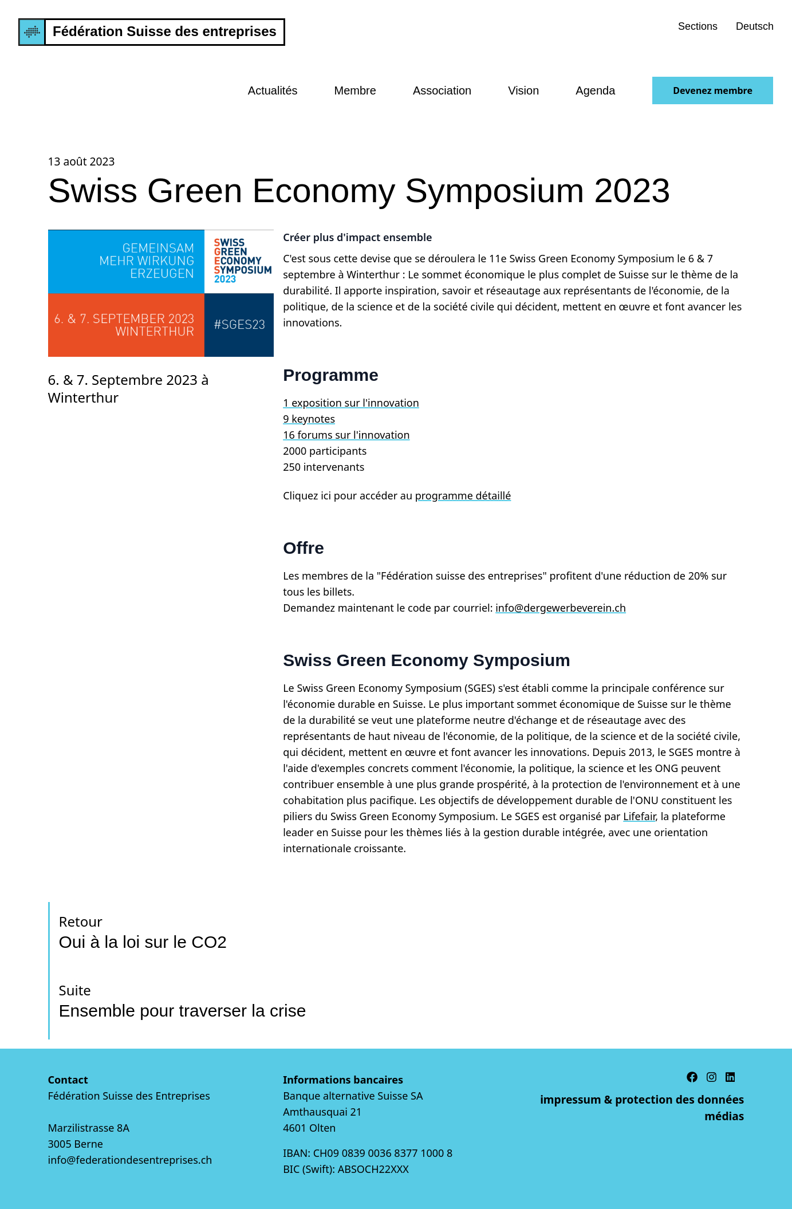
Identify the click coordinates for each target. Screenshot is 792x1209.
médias (724, 1116)
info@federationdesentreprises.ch (130, 1160)
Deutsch (755, 26)
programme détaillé (463, 495)
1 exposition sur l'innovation (351, 402)
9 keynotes (309, 419)
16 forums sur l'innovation (346, 435)
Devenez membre (712, 90)
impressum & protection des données (642, 1099)
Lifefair (639, 816)
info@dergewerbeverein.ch (560, 608)
